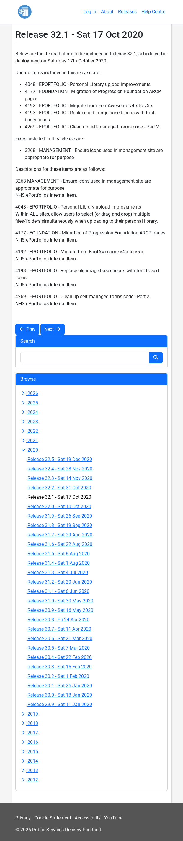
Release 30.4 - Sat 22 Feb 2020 (59, 657)
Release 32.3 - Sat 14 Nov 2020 (59, 478)
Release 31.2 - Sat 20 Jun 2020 (59, 582)
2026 (29, 393)
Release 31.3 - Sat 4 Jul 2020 (57, 572)
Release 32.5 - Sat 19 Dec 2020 (59, 459)
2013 (29, 770)
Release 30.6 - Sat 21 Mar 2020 (59, 638)
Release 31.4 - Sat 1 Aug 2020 (58, 563)
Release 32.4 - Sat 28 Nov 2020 (59, 469)
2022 (29, 431)
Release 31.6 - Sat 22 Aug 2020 (59, 544)
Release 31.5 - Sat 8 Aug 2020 (58, 553)
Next (52, 329)
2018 (29, 723)
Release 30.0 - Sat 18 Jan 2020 (59, 695)
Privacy (23, 818)
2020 (29, 450)
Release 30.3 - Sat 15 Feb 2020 (59, 667)
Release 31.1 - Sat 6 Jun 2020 (58, 591)
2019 (29, 714)
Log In (89, 11)
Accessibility (88, 818)
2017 (29, 733)
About (107, 11)
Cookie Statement (52, 818)
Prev (27, 329)
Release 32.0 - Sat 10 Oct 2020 (59, 506)
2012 (29, 780)
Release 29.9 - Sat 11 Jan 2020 (59, 704)
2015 (29, 751)
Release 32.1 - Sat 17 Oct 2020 (59, 497)
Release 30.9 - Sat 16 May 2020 (60, 610)
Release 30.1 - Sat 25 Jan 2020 (59, 685)
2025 (29, 403)
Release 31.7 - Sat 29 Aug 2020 (59, 535)
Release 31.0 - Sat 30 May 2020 (60, 601)
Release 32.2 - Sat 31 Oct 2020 (59, 487)
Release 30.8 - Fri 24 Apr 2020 (58, 619)
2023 (29, 421)
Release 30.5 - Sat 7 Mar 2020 (58, 648)
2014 (29, 761)
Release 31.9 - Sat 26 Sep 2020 (59, 516)
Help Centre (153, 11)
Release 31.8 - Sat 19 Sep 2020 (59, 525)
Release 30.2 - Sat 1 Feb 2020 (58, 676)
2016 (29, 742)
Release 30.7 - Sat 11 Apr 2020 (59, 629)
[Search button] (156, 357)
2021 (29, 440)
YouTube (113, 818)
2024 (29, 412)
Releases (127, 11)
